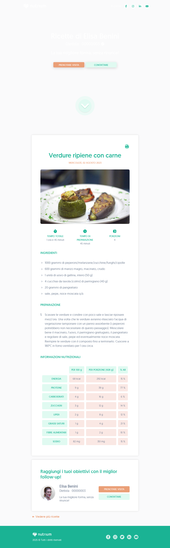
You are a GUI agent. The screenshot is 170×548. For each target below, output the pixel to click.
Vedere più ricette (45, 516)
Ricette (116, 6)
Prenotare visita (69, 65)
